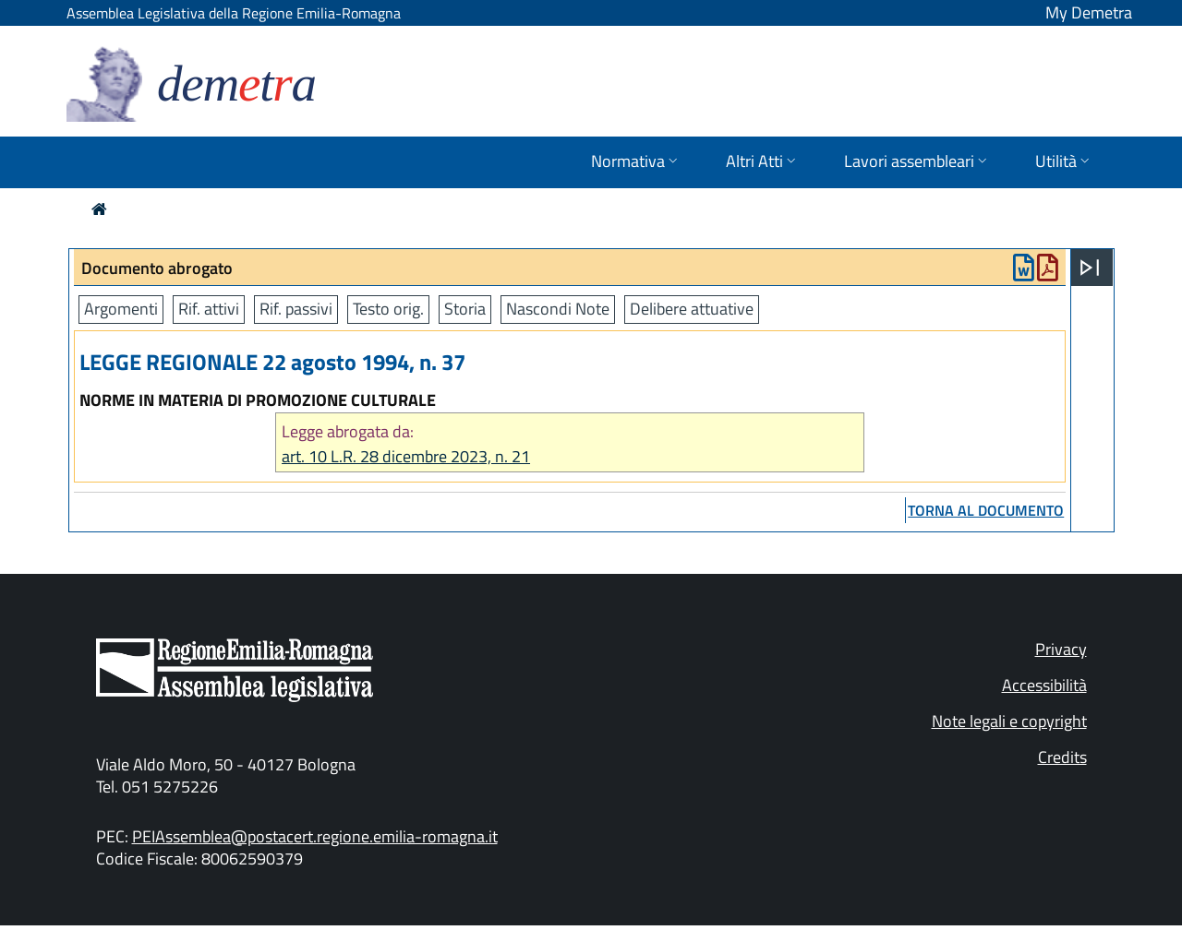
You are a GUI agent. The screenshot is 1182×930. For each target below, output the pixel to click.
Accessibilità (1044, 685)
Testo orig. (388, 308)
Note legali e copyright (1009, 721)
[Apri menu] (1089, 267)
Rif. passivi (295, 308)
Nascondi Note (557, 308)
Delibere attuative (692, 308)
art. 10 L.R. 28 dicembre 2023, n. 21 (406, 456)
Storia (465, 308)
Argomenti (121, 308)
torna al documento (986, 510)
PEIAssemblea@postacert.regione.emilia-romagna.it (315, 836)
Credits (1062, 757)
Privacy (1061, 649)
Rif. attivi (208, 308)
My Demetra (1088, 12)
